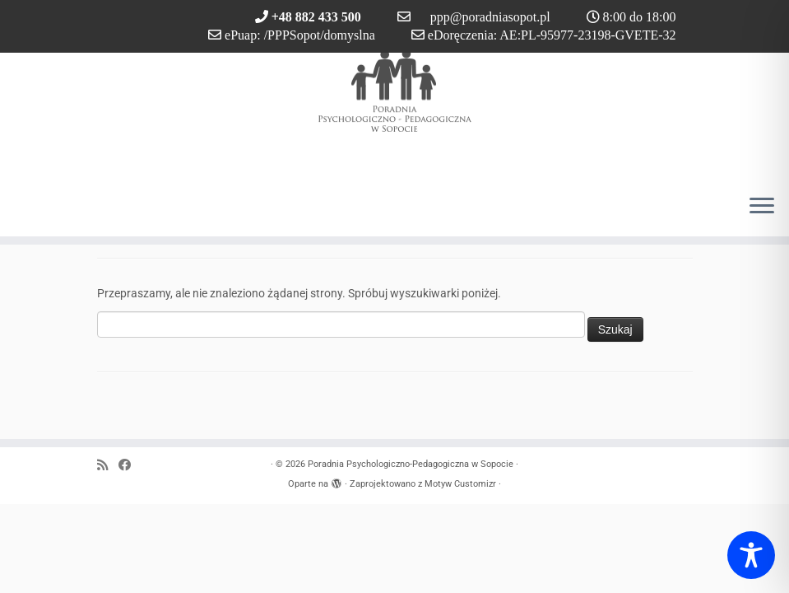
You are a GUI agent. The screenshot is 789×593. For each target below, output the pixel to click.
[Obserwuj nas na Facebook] (130, 465)
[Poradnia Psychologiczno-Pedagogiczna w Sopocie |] (394, 90)
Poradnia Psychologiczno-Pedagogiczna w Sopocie (410, 464)
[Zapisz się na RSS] (107, 465)
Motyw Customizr (460, 484)
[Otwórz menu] (762, 206)
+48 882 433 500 (316, 16)
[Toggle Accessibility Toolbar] (751, 555)
